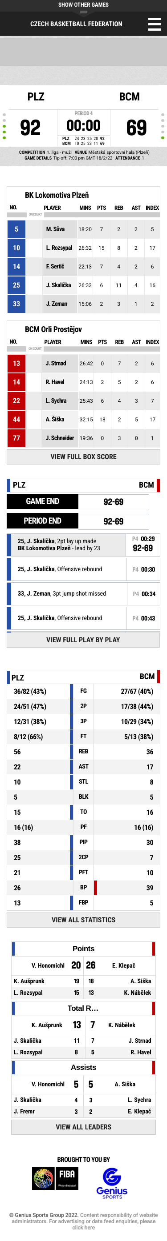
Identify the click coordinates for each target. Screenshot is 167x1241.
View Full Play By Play (83, 640)
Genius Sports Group (112, 1183)
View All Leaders (83, 1127)
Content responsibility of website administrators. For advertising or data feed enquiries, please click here (85, 1221)
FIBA (55, 1183)
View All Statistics (83, 920)
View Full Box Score (84, 456)
